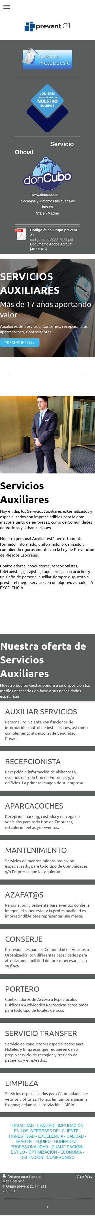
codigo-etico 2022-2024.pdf (51, 240)
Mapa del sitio (13, 1181)
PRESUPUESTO (18, 342)
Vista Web (84, 1176)
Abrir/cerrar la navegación (47, 6)
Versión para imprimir (23, 1176)
